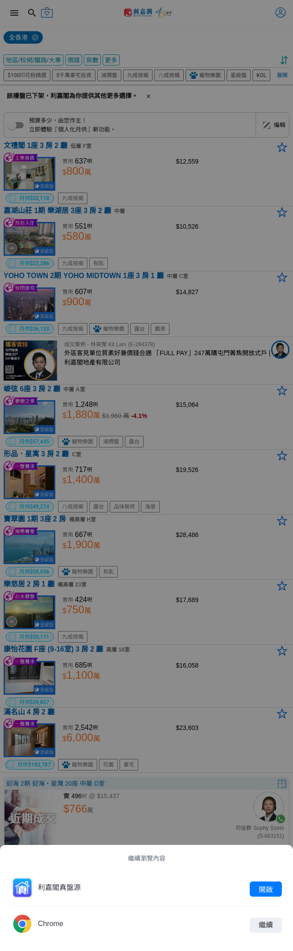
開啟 (266, 889)
